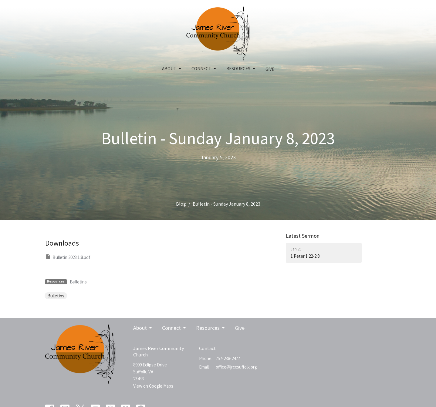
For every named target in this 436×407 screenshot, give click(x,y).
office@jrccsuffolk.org (236, 367)
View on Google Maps (153, 386)
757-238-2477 (228, 358)
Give (269, 69)
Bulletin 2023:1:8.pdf (67, 257)
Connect (204, 69)
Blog (181, 204)
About (172, 69)
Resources (241, 69)
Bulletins (78, 282)
